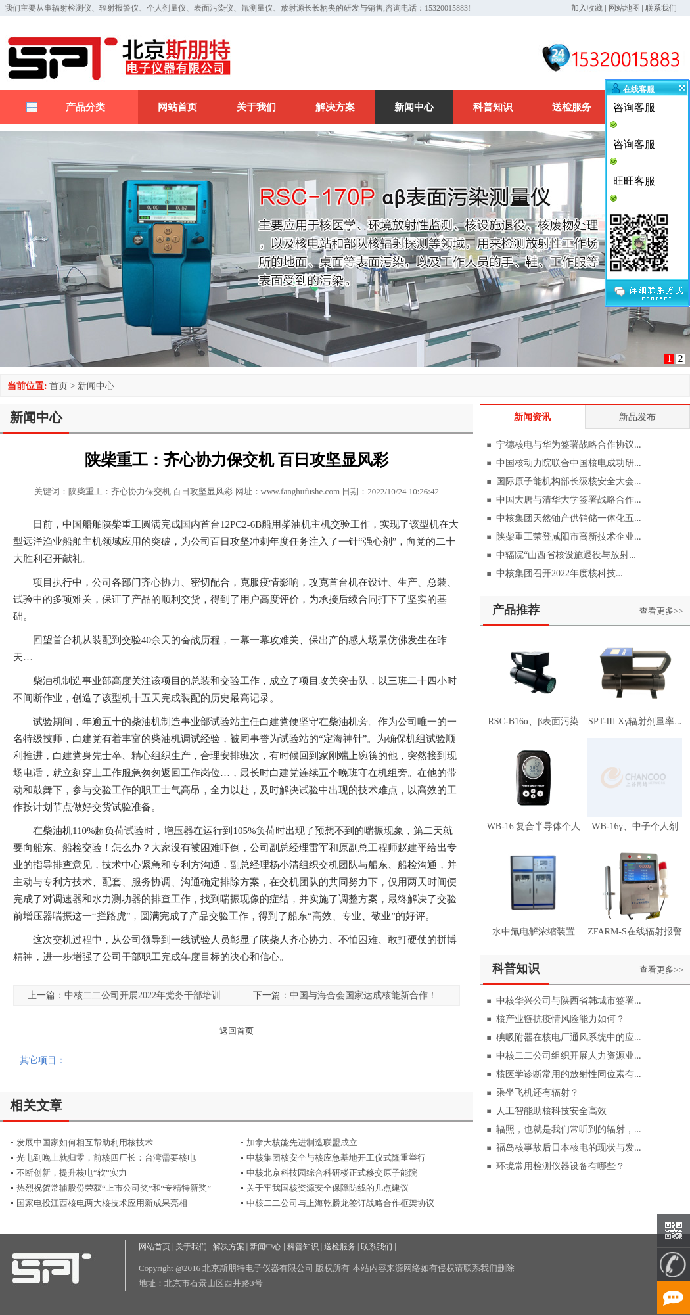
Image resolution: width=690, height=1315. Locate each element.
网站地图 (624, 7)
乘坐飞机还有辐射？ (537, 1092)
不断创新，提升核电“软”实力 (71, 1173)
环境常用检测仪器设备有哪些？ (560, 1166)
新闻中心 (414, 107)
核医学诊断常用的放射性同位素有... (568, 1074)
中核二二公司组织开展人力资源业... (568, 1056)
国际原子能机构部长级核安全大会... (568, 481)
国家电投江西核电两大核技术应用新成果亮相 (101, 1203)
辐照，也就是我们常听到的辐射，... (568, 1129)
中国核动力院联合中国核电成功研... (568, 463)
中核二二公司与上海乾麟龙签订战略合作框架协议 (340, 1203)
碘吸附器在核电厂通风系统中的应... (568, 1037)
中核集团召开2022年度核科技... (559, 573)
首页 (58, 386)
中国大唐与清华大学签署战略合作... (568, 500)
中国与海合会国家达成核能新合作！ (363, 995)
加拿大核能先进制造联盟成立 (301, 1142)
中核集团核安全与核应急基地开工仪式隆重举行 (336, 1158)
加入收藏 (587, 7)
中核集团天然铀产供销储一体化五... (568, 518)
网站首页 (177, 107)
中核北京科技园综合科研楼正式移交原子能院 (331, 1173)
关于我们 (256, 107)
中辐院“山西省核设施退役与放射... (566, 555)
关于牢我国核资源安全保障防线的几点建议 (327, 1188)
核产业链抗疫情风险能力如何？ (560, 1019)
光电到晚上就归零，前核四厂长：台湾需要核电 (106, 1158)
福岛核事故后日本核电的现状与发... (568, 1148)
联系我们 (661, 7)
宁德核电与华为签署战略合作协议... (568, 445)
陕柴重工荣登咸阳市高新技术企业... (568, 537)
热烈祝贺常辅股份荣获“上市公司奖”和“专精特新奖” (113, 1188)
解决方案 (335, 107)
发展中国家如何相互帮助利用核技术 (84, 1142)
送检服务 (571, 107)
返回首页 (236, 1031)
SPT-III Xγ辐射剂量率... (634, 721)
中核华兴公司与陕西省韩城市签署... (568, 1000)
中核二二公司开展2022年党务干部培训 (142, 995)
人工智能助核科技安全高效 (551, 1111)
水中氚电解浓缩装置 (533, 931)
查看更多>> (661, 611)
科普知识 (493, 107)
